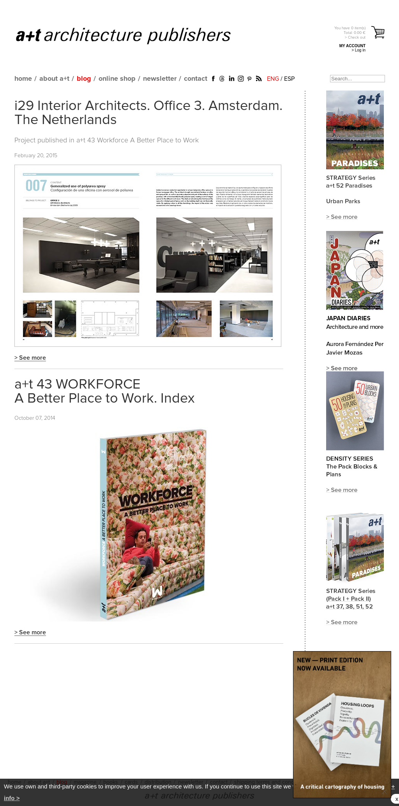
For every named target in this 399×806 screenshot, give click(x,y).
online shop (117, 78)
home (23, 78)
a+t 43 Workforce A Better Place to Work (137, 140)
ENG (273, 79)
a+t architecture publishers (133, 35)
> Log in (358, 50)
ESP (289, 79)
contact (195, 78)
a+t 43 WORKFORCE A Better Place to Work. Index (104, 392)
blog (84, 78)
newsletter (160, 78)
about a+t (54, 78)
